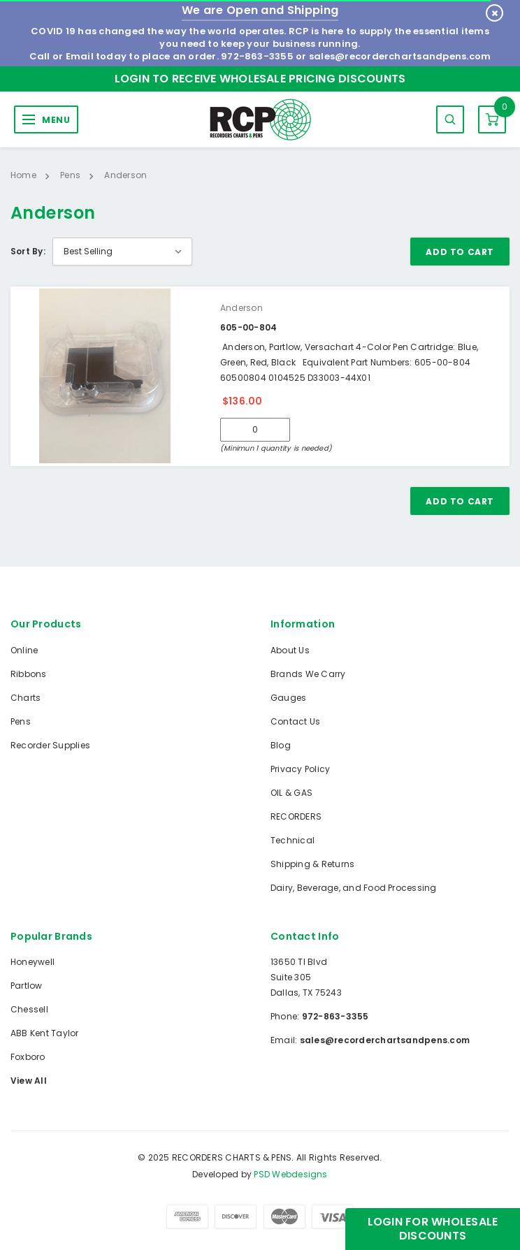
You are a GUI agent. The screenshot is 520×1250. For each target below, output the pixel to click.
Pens (20, 721)
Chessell (29, 1009)
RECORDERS (296, 816)
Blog (280, 745)
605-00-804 (248, 327)
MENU (56, 120)
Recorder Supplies (50, 745)
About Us (290, 650)
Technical (292, 840)
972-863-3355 (257, 56)
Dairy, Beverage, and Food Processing (353, 888)
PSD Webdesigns (290, 1174)
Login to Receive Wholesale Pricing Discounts (260, 79)
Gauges (288, 698)
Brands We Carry (308, 674)
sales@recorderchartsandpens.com (400, 56)
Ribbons (28, 674)
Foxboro (27, 1057)
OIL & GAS (291, 793)
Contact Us (295, 721)
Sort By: (27, 251)
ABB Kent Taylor (44, 1033)
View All (28, 1081)
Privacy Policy (300, 769)
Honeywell (32, 962)
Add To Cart (460, 252)
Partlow (26, 985)
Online (24, 650)
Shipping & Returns (312, 864)
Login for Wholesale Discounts (433, 1229)
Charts (25, 698)
